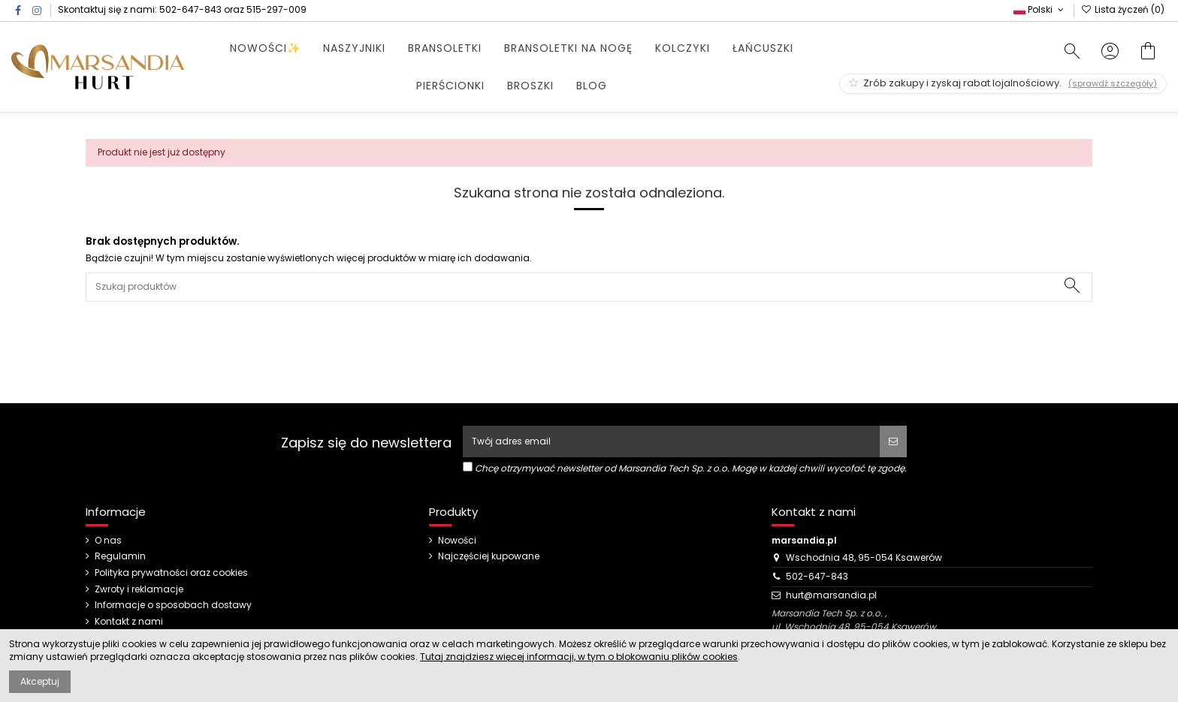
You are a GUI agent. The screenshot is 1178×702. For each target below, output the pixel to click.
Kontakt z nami (129, 622)
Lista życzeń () (1122, 9)
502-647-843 (190, 9)
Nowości (457, 541)
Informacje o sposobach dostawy (173, 605)
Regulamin (120, 556)
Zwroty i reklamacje (139, 589)
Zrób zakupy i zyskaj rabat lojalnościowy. (1003, 83)
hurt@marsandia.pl (831, 595)
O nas (108, 541)
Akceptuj (39, 681)
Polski (1039, 9)
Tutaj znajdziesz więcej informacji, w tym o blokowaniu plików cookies (579, 656)
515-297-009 (276, 9)
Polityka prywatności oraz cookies (171, 573)
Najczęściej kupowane (488, 556)
